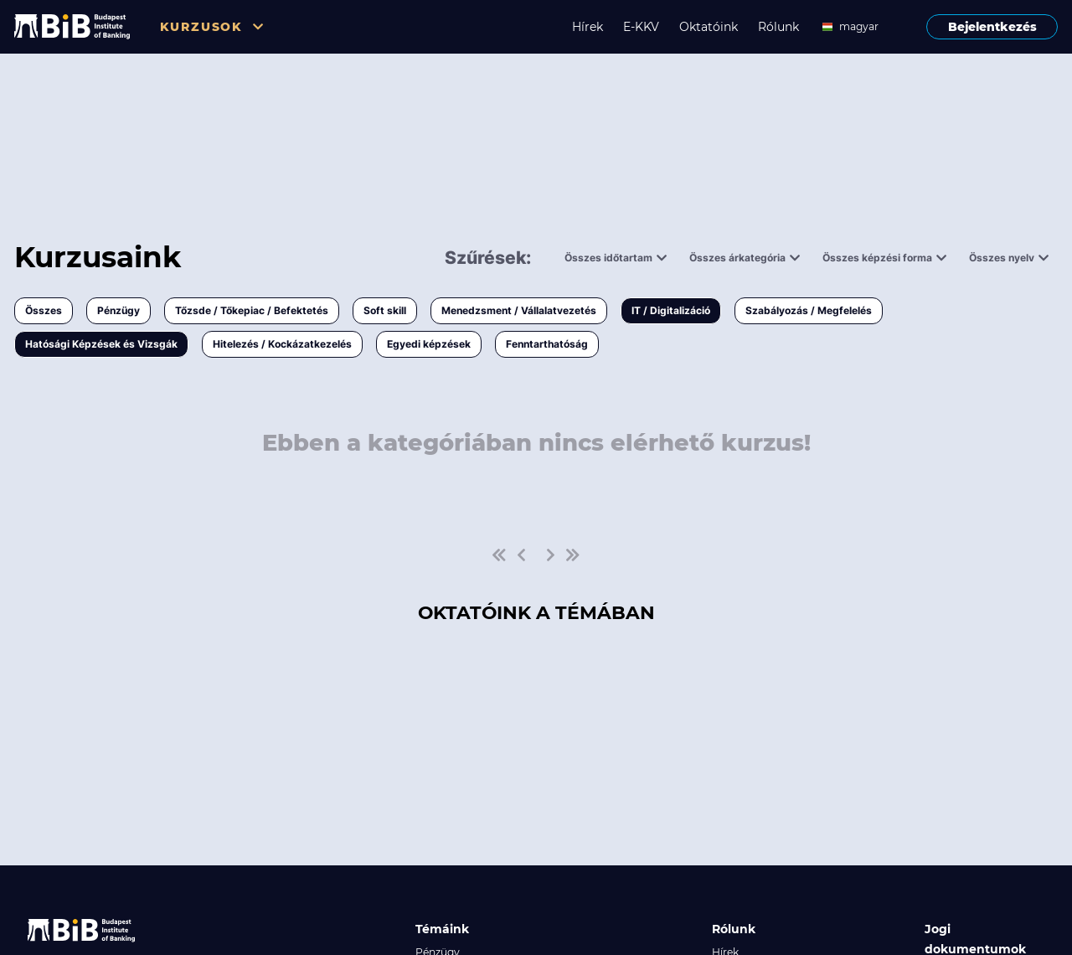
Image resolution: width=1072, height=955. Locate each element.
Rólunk (778, 26)
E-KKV (641, 26)
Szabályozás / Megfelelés (808, 310)
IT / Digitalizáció (670, 310)
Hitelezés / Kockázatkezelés (282, 344)
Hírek (587, 26)
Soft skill (384, 310)
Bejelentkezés (992, 26)
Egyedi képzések (429, 344)
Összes (43, 310)
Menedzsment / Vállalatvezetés (518, 310)
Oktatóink (708, 26)
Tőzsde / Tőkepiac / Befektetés (251, 310)
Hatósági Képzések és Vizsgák (101, 344)
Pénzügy (118, 310)
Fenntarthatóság (547, 344)
